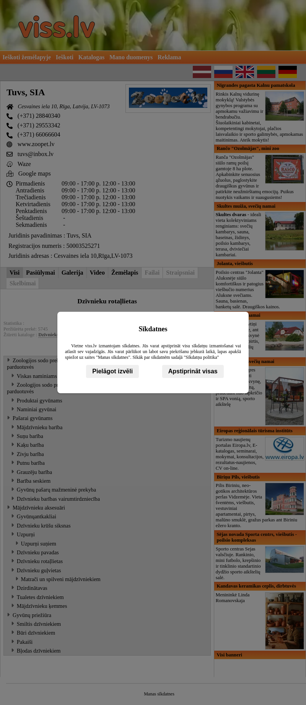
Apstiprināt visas (193, 371)
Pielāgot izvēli (112, 371)
